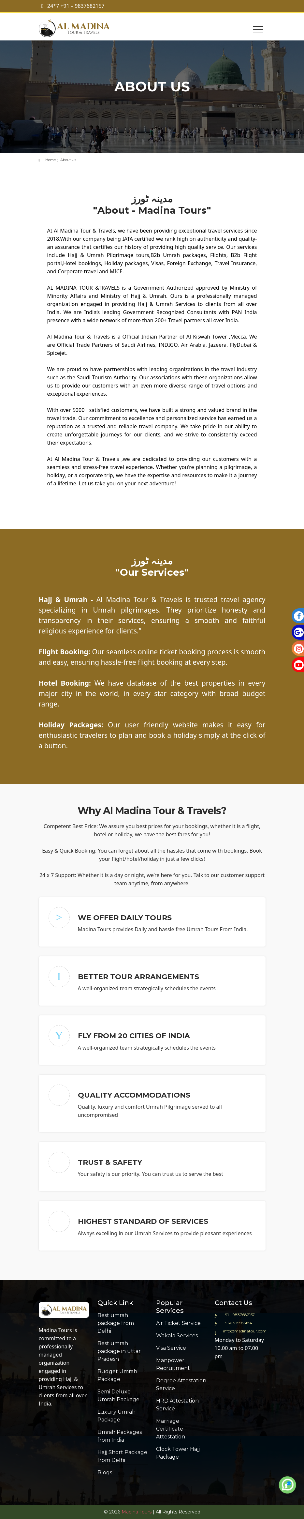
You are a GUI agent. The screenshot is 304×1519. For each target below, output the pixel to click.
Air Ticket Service (178, 1323)
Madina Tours (55, 1330)
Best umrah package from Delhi (115, 1323)
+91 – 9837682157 (239, 1314)
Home (50, 160)
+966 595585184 (237, 1322)
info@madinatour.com (244, 1331)
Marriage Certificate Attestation (170, 1429)
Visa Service (171, 1348)
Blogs (104, 1472)
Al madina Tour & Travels (81, 28)
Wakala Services (177, 1335)
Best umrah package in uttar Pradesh (119, 1351)
